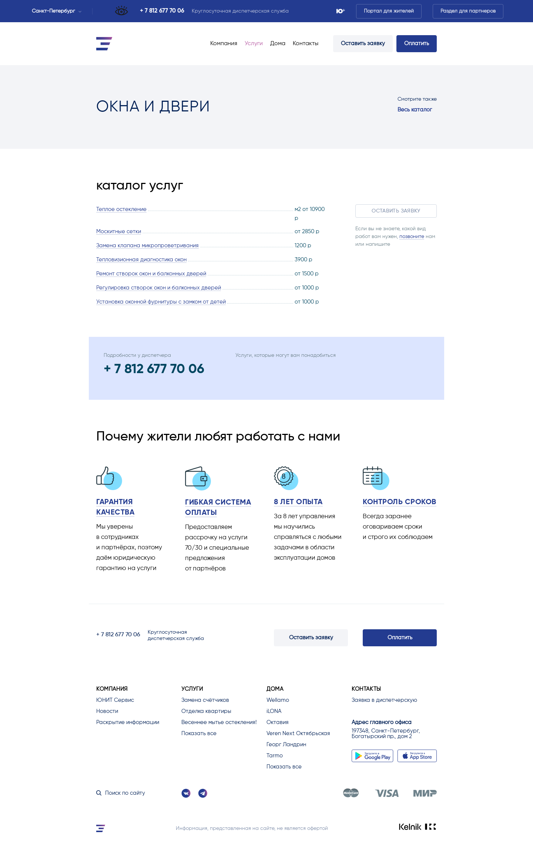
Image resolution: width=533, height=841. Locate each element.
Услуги (254, 44)
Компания (223, 44)
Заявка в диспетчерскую (384, 700)
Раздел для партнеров (468, 11)
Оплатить (416, 43)
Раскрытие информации (127, 722)
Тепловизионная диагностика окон (141, 259)
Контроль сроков (399, 502)
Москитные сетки (118, 231)
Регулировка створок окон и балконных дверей (158, 288)
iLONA (273, 711)
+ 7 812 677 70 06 (162, 11)
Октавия (277, 722)
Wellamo (277, 700)
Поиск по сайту (120, 793)
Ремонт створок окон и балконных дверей (151, 274)
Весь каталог (415, 110)
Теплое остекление (121, 209)
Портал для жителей (389, 11)
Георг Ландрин (286, 744)
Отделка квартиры (206, 711)
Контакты (305, 44)
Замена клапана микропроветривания (147, 245)
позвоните (411, 236)
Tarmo (274, 755)
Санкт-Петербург (56, 11)
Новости (107, 711)
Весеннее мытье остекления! (219, 722)
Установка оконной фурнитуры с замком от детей (161, 302)
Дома (277, 44)
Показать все (199, 733)
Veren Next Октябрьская (298, 733)
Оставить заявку (363, 43)
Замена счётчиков (205, 700)
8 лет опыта (298, 502)
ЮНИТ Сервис (115, 700)
